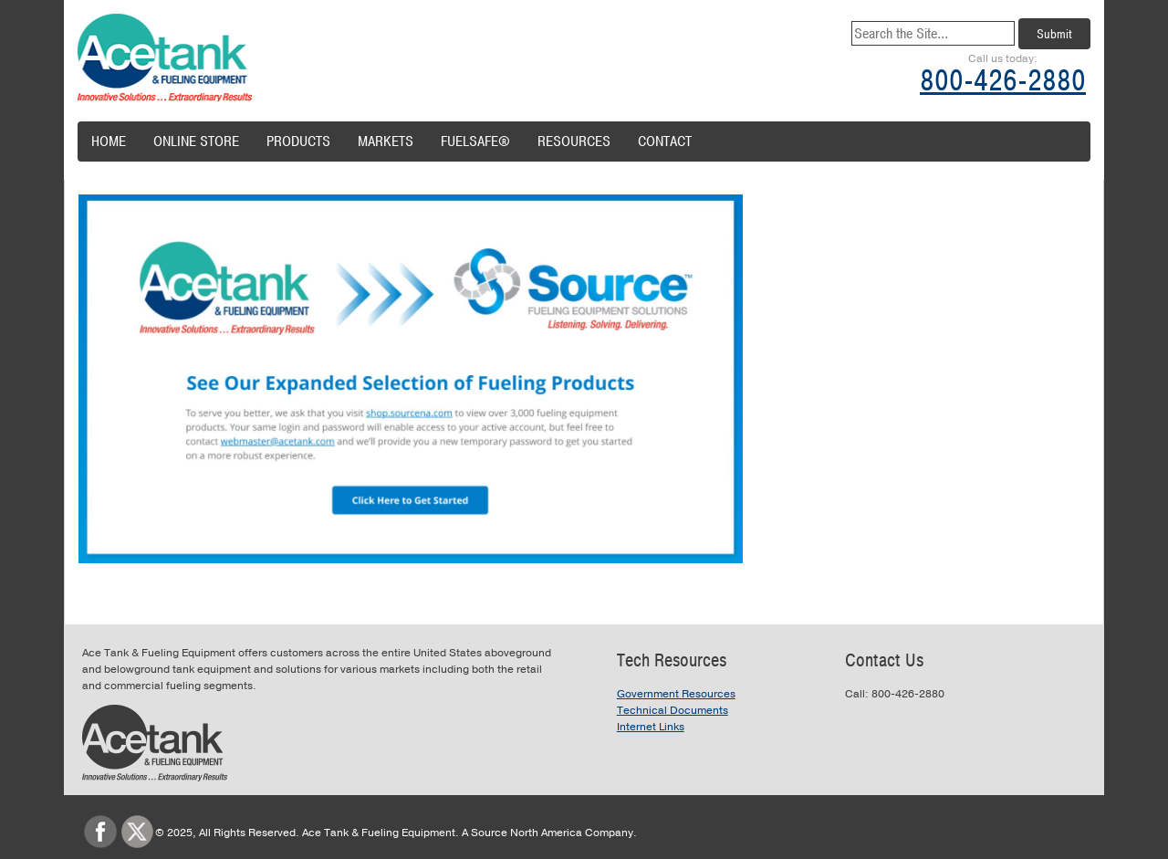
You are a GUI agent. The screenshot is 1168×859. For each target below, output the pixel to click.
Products (298, 141)
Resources (573, 141)
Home (108, 141)
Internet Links (650, 726)
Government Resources (676, 693)
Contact (665, 141)
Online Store (196, 141)
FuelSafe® (475, 141)
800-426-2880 (1003, 80)
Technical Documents (672, 710)
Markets (385, 141)
